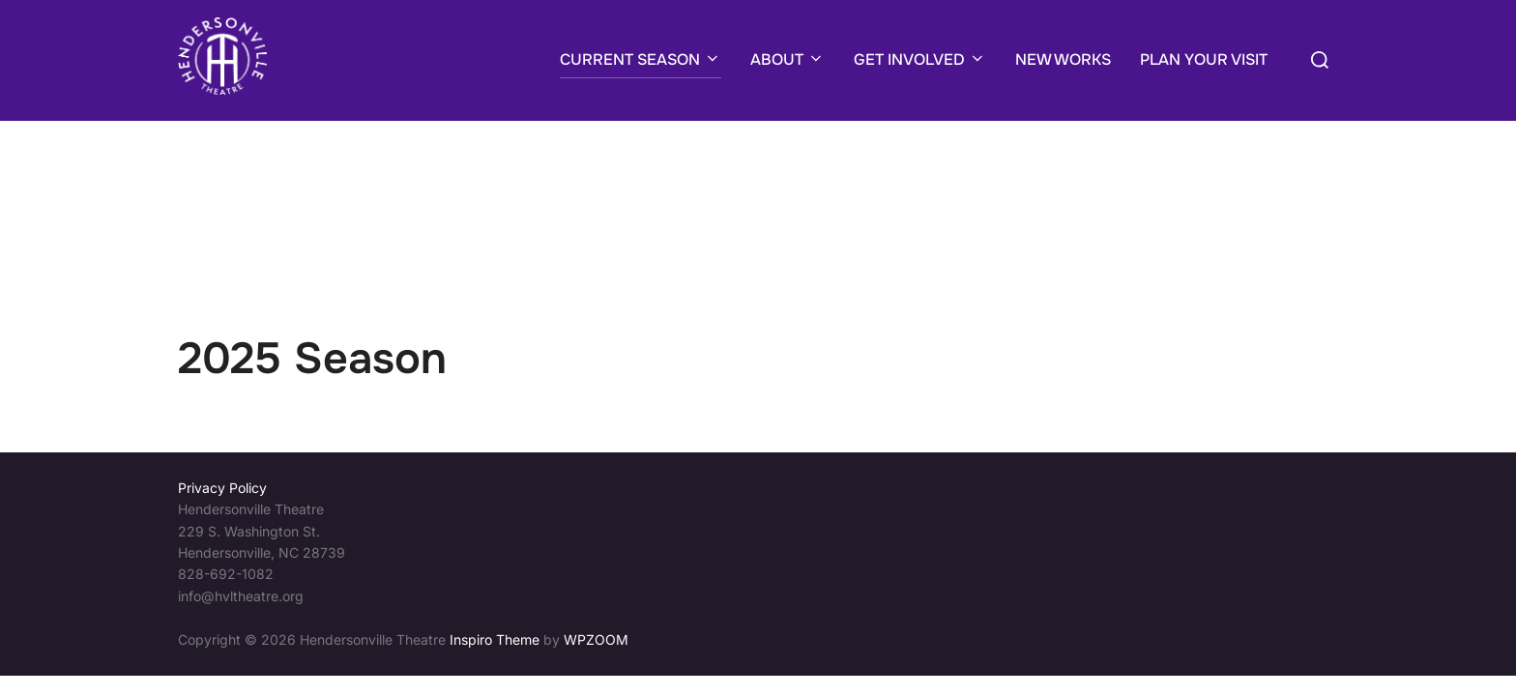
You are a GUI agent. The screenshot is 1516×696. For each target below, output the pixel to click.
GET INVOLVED (920, 59)
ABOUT (787, 59)
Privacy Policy (222, 367)
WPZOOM (596, 518)
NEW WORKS (1063, 59)
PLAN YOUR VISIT (1204, 59)
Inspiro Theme (494, 518)
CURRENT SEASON (640, 59)
